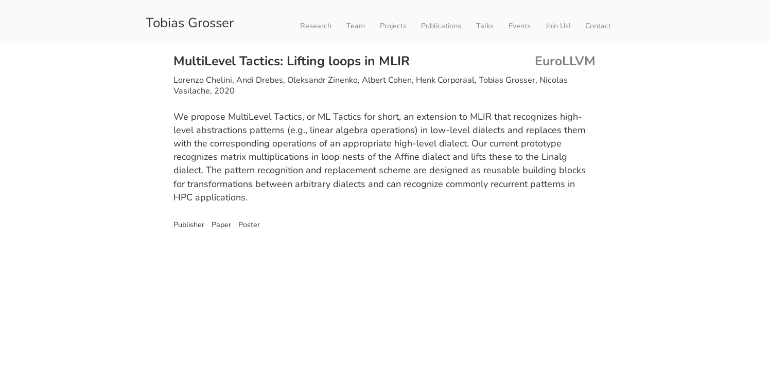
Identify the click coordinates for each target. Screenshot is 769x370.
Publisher (188, 224)
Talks (485, 26)
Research (315, 26)
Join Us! (558, 26)
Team (355, 26)
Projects (393, 26)
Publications (441, 26)
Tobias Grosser (190, 22)
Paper (220, 224)
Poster (248, 224)
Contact (598, 26)
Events (520, 26)
